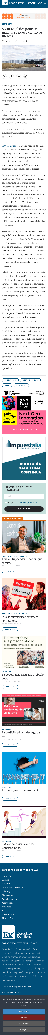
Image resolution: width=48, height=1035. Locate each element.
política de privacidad (27, 502)
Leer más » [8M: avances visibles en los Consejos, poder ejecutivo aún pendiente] (10, 856)
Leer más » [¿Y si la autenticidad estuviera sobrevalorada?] (10, 629)
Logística (21, 385)
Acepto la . (21, 502)
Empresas (7, 24)
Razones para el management (20, 790)
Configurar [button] (24, 1030)
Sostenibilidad (30, 380)
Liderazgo (6, 891)
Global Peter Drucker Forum (15, 887)
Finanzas (6, 883)
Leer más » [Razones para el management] (10, 798)
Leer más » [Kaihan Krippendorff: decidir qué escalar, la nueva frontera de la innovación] (10, 571)
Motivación (7, 903)
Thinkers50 (7, 918)
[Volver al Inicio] (22, 4)
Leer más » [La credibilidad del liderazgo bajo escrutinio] (10, 745)
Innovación (10, 380)
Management (8, 895)
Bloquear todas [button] (24, 1024)
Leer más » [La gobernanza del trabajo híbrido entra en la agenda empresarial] (10, 687)
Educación (7, 876)
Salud (4, 910)
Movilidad (6, 906)
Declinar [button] (24, 1018)
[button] (45, 4)
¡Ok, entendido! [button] (24, 1011)
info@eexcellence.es (21, 986)
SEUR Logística (9, 146)
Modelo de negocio (11, 899)
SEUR (7, 385)
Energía (5, 880)
